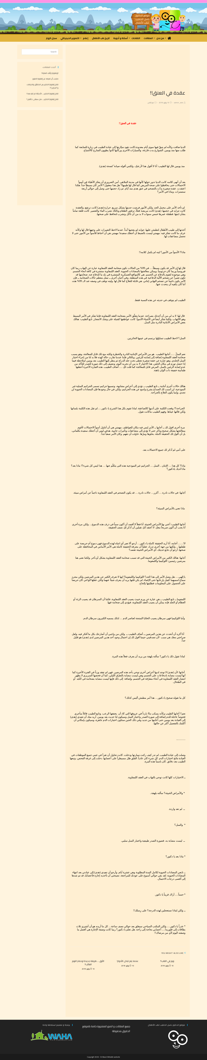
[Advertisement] (127, 69)
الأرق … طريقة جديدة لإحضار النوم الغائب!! (88, 962)
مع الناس (151, 102)
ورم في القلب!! (167, 961)
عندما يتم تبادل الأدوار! (127, 961)
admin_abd (178, 102)
